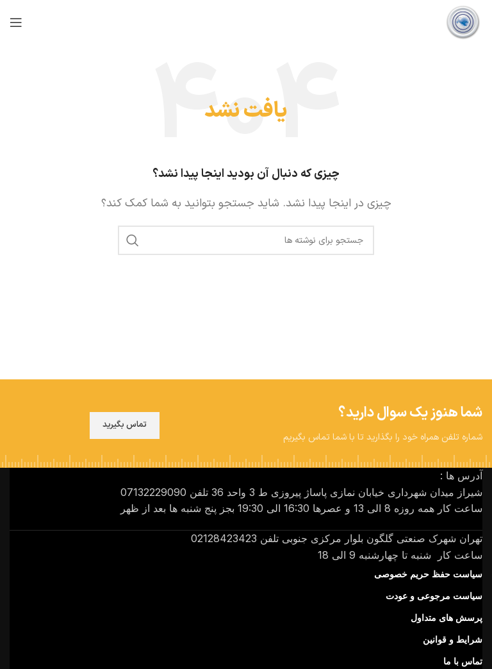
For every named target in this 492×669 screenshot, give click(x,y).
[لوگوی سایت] (463, 21)
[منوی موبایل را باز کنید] (16, 22)
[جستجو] (246, 240)
